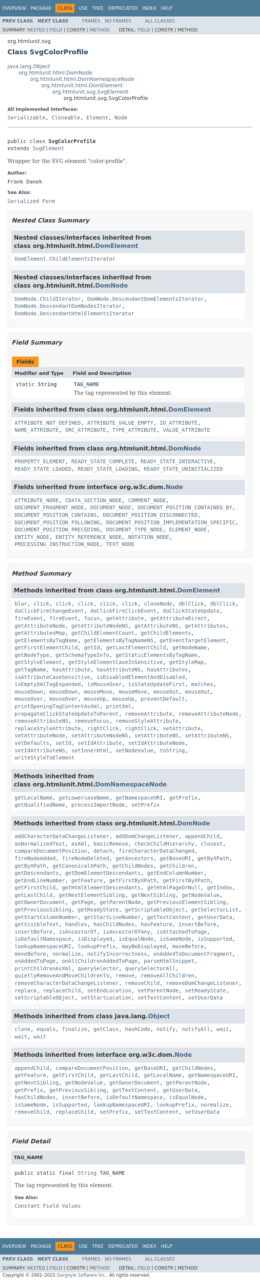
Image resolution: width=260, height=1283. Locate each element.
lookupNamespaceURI (43, 946)
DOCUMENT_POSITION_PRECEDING (57, 530)
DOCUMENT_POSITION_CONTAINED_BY (185, 507)
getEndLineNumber (40, 880)
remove (125, 976)
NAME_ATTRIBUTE (37, 430)
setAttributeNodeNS (99, 735)
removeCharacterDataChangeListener (67, 983)
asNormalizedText (40, 844)
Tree (98, 8)
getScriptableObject (155, 910)
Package (41, 8)
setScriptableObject (44, 998)
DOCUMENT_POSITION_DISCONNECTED (150, 515)
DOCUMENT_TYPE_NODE (134, 530)
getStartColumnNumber (46, 917)
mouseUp (95, 699)
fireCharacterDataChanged (156, 851)
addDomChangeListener (147, 836)
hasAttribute (71, 670)
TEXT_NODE (120, 544)
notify (165, 1029)
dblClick (191, 604)
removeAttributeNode (208, 714)
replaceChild (62, 991)
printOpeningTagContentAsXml (57, 706)
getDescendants (37, 873)
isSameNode (175, 939)
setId (63, 743)
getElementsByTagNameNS (118, 640)
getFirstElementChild (46, 647)
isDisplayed (95, 939)
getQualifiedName (40, 805)
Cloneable (66, 118)
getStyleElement (38, 662)
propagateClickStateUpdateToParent (67, 714)
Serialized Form (31, 201)
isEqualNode (136, 939)
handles (76, 924)
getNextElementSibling (92, 895)
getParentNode (120, 902)
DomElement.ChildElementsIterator (65, 259)
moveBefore (188, 946)
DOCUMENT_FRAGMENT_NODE (49, 507)
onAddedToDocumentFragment (192, 954)
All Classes (160, 21)
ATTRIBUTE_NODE (37, 500)
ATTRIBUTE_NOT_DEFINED (48, 423)
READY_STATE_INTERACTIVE (177, 461)
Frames (91, 21)
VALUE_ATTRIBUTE (186, 430)
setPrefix (145, 805)
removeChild (142, 983)
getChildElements (166, 633)
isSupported (215, 939)
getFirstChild (35, 888)
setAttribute (182, 728)
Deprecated (123, 8)
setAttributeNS (156, 735)
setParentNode (158, 991)
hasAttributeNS (119, 670)
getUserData (215, 917)
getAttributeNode (40, 626)
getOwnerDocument (40, 902)
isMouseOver (104, 684)
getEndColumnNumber (175, 873)
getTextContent (169, 917)
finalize (74, 1029)
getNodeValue (201, 895)
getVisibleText (37, 924)
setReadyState (205, 991)
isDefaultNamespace (43, 939)
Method (100, 30)
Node (121, 118)
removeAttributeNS (41, 721)
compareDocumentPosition (51, 851)
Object (159, 1016)
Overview (14, 8)
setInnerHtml (90, 750)
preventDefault (163, 699)
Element (97, 118)
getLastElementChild (136, 647)
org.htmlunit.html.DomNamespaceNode (82, 79)
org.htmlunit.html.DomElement (82, 85)
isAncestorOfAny (126, 932)
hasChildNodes (114, 924)
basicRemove (111, 844)
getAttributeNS (156, 626)
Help (166, 8)
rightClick (103, 728)
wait (223, 1029)
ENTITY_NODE (32, 537)
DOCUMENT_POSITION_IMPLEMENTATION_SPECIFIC (170, 522)
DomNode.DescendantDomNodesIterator (68, 306)
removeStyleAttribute (147, 721)
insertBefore (197, 924)
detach (103, 851)
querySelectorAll (150, 968)
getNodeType (32, 655)
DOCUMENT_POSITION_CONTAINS (56, 515)
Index (150, 8)
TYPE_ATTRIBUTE (134, 430)
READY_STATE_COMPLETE (103, 461)
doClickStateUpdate (191, 611)
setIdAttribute (100, 743)
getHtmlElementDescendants (101, 888)
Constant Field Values (48, 1206)
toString (172, 750)
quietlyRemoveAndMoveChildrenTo (62, 976)
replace (26, 991)
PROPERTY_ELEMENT (40, 461)
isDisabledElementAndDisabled (141, 677)
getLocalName (33, 798)
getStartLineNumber (112, 917)
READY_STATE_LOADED (43, 469)
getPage (82, 902)
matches (202, 684)
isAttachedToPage (181, 932)
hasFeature (156, 924)
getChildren (177, 866)
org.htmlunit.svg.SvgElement (90, 92)
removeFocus (91, 721)
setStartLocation (106, 998)
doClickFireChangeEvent (49, 611)
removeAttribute (148, 714)
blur (21, 604)
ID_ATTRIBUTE (179, 423)
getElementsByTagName (46, 640)
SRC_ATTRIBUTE (85, 430)
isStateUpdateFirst (156, 684)
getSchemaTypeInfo (82, 655)
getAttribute (125, 618)
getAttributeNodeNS (99, 626)
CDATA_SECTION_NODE (93, 500)
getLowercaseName (84, 798)
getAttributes (205, 626)
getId (92, 647)
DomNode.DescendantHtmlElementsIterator (74, 313)
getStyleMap (186, 662)
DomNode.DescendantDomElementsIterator (145, 299)
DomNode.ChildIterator (48, 299)
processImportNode (98, 805)
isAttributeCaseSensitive (52, 677)
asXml (79, 844)
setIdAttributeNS (40, 750)
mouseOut (165, 692)
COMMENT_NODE (147, 500)
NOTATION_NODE (148, 537)
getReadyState (98, 910)
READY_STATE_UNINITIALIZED (183, 469)
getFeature (87, 880)
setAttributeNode (40, 735)
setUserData (205, 998)
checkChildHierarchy (164, 844)
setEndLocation (109, 991)
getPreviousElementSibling (186, 902)
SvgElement (48, 148)
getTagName (30, 670)
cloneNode (158, 604)
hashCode (137, 1029)
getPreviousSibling (43, 910)
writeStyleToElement (44, 758)
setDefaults (32, 743)
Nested (36, 30)
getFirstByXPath (132, 880)
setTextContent (160, 998)
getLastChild (33, 895)
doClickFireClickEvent (123, 611)
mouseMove (98, 692)
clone (22, 1029)
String (47, 384)
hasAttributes (167, 670)
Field (55, 30)
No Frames (118, 21)
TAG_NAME (86, 384)
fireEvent (29, 618)
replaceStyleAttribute (48, 728)
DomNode (111, 285)
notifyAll (196, 1029)
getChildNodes (132, 866)
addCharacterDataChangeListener (62, 836)
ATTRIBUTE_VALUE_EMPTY (120, 423)
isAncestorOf (78, 932)
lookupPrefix (97, 946)
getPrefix (183, 798)
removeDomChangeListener (202, 983)
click (41, 604)
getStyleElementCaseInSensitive (115, 662)
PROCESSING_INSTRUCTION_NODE (57, 544)
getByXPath (213, 858)
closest (212, 844)
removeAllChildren (167, 976)
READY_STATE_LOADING (108, 469)
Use (83, 8)
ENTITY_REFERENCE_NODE (89, 537)
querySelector (98, 968)
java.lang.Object (28, 66)
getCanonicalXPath (79, 866)
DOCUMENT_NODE (110, 507)
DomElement (116, 245)
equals (46, 1029)
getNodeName (189, 647)
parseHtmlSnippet (169, 961)
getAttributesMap (40, 633)
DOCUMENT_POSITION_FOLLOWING (57, 522)
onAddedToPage (35, 961)
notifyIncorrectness (117, 954)
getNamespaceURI (139, 798)
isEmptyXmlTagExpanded (48, 684)
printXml (118, 706)
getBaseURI (175, 858)
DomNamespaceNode (130, 784)
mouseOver (29, 699)
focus (92, 618)
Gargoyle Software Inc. (81, 1275)
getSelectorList (214, 910)
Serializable (26, 118)
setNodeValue (134, 750)
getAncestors (134, 858)
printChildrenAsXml (43, 968)
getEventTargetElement (193, 640)
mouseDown (29, 692)
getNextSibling (153, 895)
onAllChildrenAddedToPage (99, 961)
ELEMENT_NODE (188, 530)
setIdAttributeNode (156, 743)
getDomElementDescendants (103, 873)
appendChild (202, 836)
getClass (106, 1029)
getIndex (219, 888)
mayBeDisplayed (144, 946)
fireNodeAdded (35, 858)
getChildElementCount (103, 633)
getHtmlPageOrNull (174, 888)
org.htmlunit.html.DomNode (55, 73)
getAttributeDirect (178, 618)
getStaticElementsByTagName (157, 655)
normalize (66, 954)
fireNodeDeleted (85, 858)
